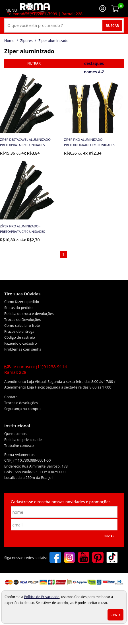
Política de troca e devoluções (29, 313)
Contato (11, 396)
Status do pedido (18, 307)
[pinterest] (98, 558)
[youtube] (83, 558)
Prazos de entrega (19, 331)
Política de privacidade (23, 439)
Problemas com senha (22, 349)
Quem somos (15, 433)
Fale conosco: (35, 369)
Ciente (115, 615)
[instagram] (69, 558)
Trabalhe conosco (19, 445)
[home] (35, 8)
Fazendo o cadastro (20, 343)
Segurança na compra (22, 408)
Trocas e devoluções (21, 402)
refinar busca (34, 63)
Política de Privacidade (41, 596)
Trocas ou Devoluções (22, 319)
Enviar (109, 536)
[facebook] (55, 558)
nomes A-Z (94, 71)
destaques (94, 63)
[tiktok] (112, 558)
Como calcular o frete (22, 325)
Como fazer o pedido (21, 301)
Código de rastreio (19, 337)
